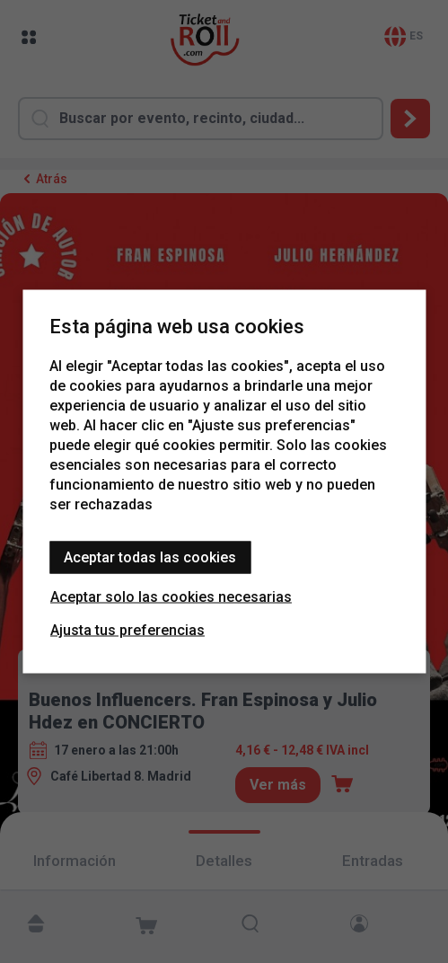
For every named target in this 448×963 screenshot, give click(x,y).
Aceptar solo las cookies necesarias (171, 596)
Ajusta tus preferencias (127, 630)
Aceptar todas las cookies (150, 557)
